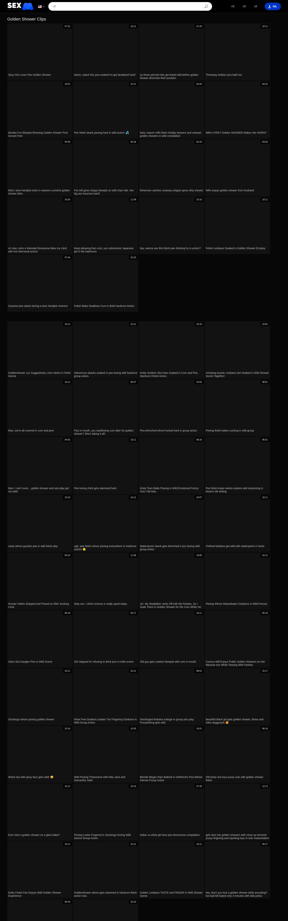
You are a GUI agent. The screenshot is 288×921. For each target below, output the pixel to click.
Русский (100, 882)
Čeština (213, 887)
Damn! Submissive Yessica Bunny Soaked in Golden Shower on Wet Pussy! (62, 751)
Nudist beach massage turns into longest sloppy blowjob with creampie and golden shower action (75, 806)
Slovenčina (98, 887)
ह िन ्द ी (267, 882)
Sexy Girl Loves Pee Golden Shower (35, 719)
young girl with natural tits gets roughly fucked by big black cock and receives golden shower (72, 795)
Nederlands (158, 882)
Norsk (125, 887)
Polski (58, 882)
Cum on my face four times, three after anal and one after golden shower (59, 762)
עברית (48, 882)
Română (72, 882)
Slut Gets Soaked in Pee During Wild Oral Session (44, 773)
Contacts (144, 916)
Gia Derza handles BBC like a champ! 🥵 (38, 784)
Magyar (126, 882)
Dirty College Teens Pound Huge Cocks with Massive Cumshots (53, 817)
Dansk (187, 887)
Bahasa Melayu (66, 887)
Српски (113, 887)
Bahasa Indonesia (237, 882)
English (84, 887)
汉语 (255, 882)
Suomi (175, 887)
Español (113, 882)
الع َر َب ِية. (18, 882)
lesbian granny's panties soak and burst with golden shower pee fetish (57, 740)
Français (218, 882)
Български (141, 882)
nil (230, 6)
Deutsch (192, 882)
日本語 (163, 887)
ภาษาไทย (138, 887)
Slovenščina (176, 882)
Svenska (86, 882)
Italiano (226, 887)
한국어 (152, 887)
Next (194, 469)
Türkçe (205, 882)
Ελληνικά (200, 887)
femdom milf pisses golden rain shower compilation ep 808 (50, 730)
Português (35, 882)
